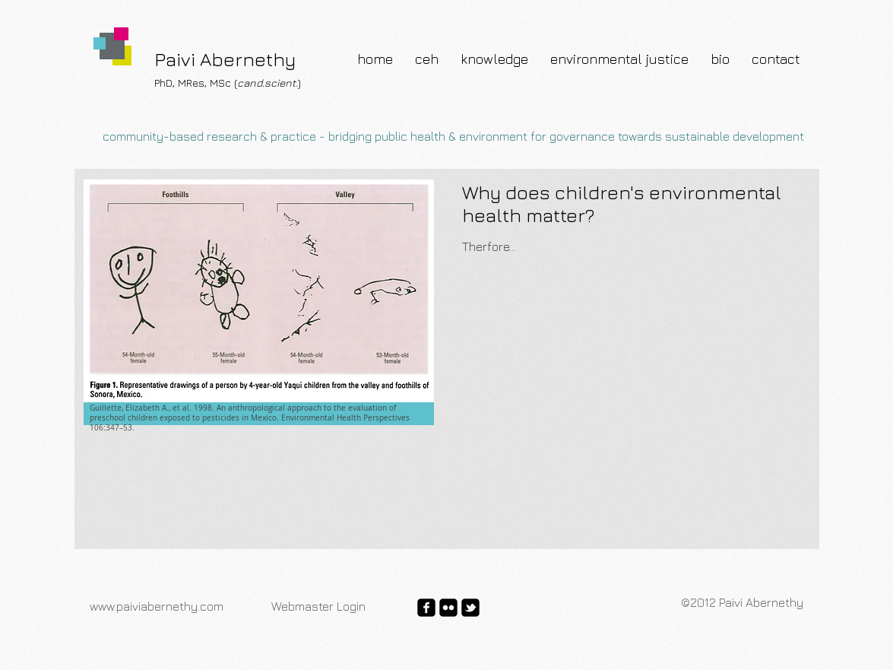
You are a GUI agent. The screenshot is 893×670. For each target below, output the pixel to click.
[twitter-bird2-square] (470, 608)
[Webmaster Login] (318, 606)
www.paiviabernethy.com (156, 606)
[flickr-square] (448, 608)
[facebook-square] (426, 608)
